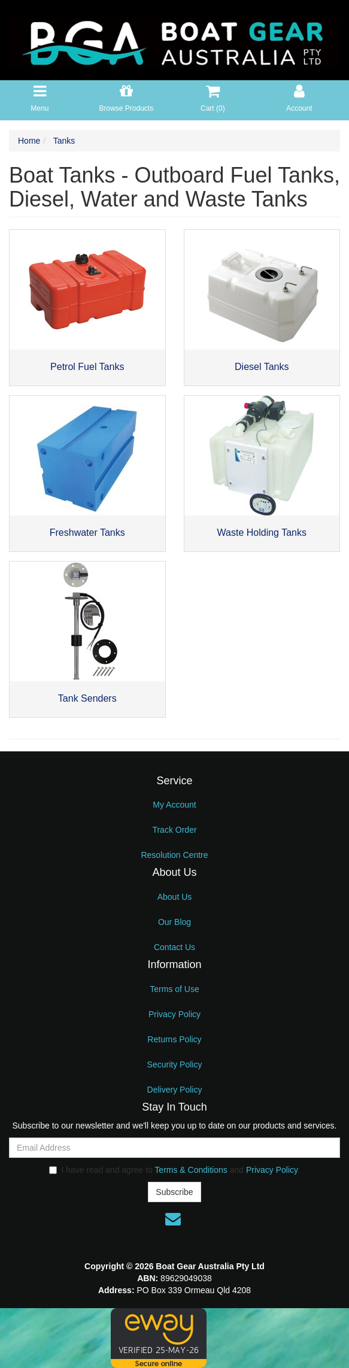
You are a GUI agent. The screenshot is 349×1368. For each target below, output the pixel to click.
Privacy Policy (174, 1014)
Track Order (174, 830)
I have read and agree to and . (174, 1170)
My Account (174, 804)
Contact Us (174, 947)
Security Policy (174, 1064)
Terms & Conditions (190, 1170)
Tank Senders (87, 698)
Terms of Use (174, 989)
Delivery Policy (174, 1089)
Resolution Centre (174, 855)
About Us (174, 897)
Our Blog (174, 922)
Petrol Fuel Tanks (87, 367)
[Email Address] (174, 1148)
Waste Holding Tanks (261, 532)
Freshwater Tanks (87, 532)
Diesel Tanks (262, 367)
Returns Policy (174, 1039)
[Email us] (173, 1219)
